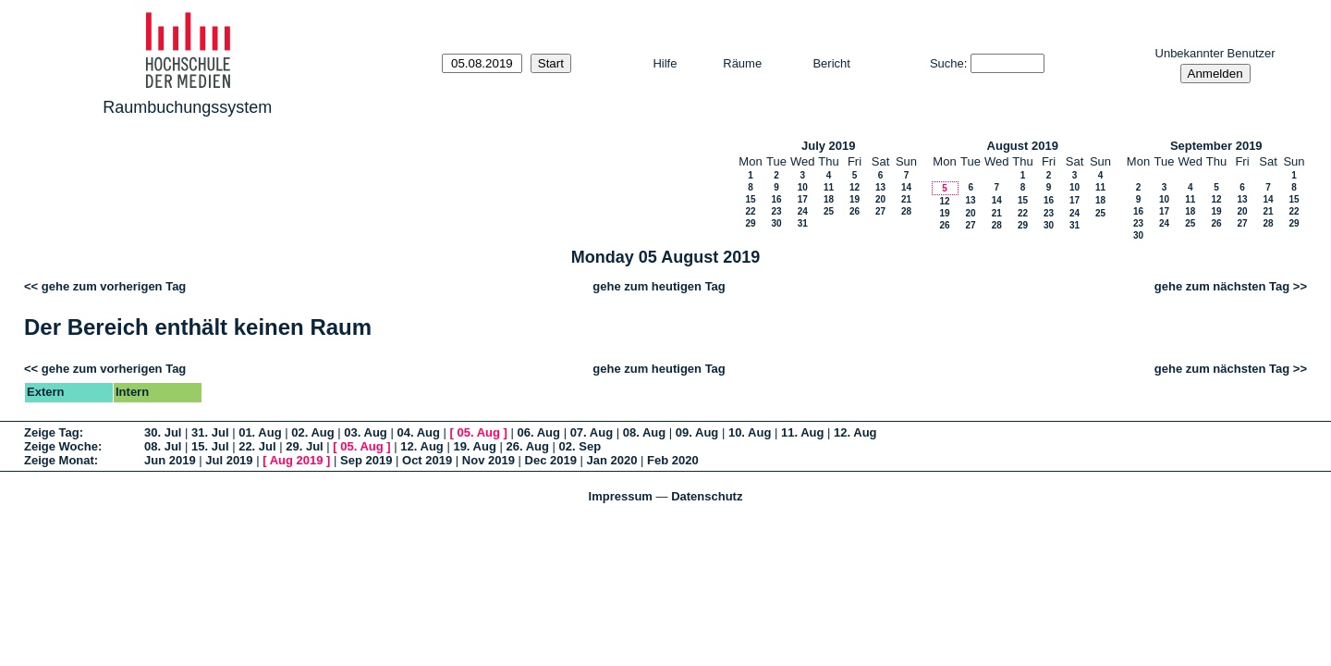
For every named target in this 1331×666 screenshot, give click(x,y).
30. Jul (162, 432)
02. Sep (580, 446)
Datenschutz (706, 496)
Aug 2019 (297, 460)
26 (854, 211)
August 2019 (1022, 146)
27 (880, 211)
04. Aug (418, 432)
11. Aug (802, 432)
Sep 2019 (366, 460)
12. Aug (855, 432)
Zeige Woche (61, 446)
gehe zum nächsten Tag (1221, 286)
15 (750, 199)
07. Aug (591, 432)
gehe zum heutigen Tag (659, 286)
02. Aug (312, 432)
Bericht (830, 63)
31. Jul (209, 432)
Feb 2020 (673, 460)
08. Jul (162, 446)
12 (854, 187)
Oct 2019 (427, 460)
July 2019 (828, 146)
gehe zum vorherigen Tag (114, 286)
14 (906, 187)
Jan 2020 (612, 460)
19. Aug (474, 446)
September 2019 (1216, 146)
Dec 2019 (551, 460)
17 (803, 199)
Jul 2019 (228, 460)
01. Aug (259, 432)
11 (829, 187)
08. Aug (644, 432)
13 (880, 187)
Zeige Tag (51, 432)
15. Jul (209, 446)
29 (750, 223)
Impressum (621, 496)
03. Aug (365, 432)
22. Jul (256, 446)
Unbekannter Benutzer (1215, 53)
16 (776, 199)
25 (829, 211)
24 (803, 211)
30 (776, 223)
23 (776, 211)
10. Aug (749, 432)
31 (803, 223)
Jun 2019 (170, 460)
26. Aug (528, 446)
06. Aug (539, 432)
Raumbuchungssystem (187, 107)
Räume (742, 63)
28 (906, 211)
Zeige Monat (59, 460)
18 (829, 199)
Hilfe (665, 63)
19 (854, 199)
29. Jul (304, 446)
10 (803, 187)
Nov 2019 (488, 460)
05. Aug (478, 432)
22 (750, 211)
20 (880, 199)
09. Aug (697, 432)
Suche (947, 63)
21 (906, 199)
